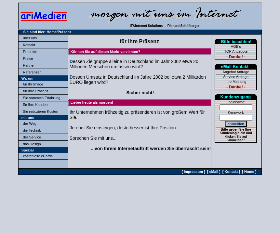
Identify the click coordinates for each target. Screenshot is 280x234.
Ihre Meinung (235, 82)
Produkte (30, 52)
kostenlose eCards (38, 156)
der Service (32, 137)
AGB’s (236, 46)
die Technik (32, 130)
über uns (30, 38)
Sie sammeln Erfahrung (41, 98)
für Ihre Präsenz (35, 91)
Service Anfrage (235, 77)
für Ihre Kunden (35, 105)
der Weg (29, 123)
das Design (32, 144)
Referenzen (32, 72)
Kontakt (29, 45)
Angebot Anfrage (235, 72)
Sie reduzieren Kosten (40, 111)
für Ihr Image (33, 84)
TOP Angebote (235, 51)
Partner (29, 65)
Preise (28, 58)
